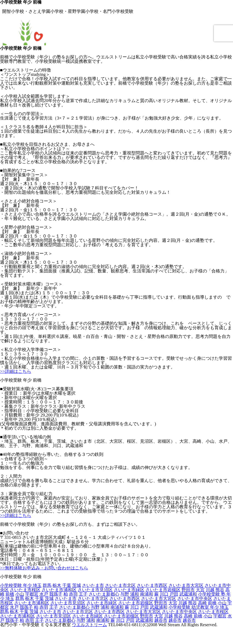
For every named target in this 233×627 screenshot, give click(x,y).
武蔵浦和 (188, 594)
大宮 (200, 589)
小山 (19, 594)
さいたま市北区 (120, 585)
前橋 (9, 594)
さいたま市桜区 (25, 589)
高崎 (202, 603)
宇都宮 (31, 594)
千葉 (66, 585)
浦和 (134, 594)
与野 (124, 594)
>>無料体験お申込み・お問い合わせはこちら (44, 568)
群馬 (47, 585)
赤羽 (73, 594)
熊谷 (219, 589)
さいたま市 (93, 585)
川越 (210, 589)
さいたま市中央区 (194, 598)
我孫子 (55, 594)
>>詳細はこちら (15, 371)
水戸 (43, 594)
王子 (83, 594)
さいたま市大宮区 (185, 585)
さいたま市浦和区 (59, 589)
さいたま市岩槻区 (162, 589)
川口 (164, 594)
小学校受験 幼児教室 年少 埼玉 (198, 607)
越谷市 (160, 620)
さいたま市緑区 (129, 589)
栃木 (57, 585)
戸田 (174, 594)
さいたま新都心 (104, 594)
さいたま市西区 (152, 585)
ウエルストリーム (89, 624)
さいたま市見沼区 (95, 589)
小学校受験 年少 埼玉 (21, 585)
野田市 (188, 589)
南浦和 (146, 594)
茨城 (76, 585)
